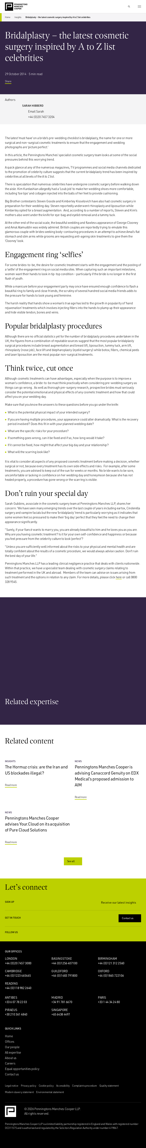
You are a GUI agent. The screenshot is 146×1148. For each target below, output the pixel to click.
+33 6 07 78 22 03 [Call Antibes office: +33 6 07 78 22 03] (16, 1002)
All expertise (13, 1052)
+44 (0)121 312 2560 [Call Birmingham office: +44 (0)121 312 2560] (111, 963)
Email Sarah (36, 111)
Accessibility (63, 1085)
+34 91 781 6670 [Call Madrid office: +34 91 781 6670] (61, 1002)
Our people (12, 1047)
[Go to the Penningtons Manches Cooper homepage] (16, 6)
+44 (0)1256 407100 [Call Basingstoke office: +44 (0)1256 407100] (64, 963)
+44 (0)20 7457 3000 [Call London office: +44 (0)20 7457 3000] (18, 963)
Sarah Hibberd (32, 105)
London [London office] (11, 959)
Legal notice (11, 1085)
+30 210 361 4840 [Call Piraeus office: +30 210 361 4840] (16, 1014)
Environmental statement (50, 1092)
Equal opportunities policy (22, 1069)
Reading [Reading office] (11, 983)
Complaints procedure (84, 1085)
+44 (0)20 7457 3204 (41, 117)
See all (73, 861)
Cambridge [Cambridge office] (13, 971)
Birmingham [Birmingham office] (107, 959)
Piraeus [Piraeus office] (11, 1010)
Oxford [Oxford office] (103, 971)
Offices (9, 1042)
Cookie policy (46, 1085)
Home (7, 17)
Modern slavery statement (19, 1092)
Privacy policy (28, 1085)
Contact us (130, 918)
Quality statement (109, 1085)
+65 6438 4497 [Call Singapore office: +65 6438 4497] (60, 1014)
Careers (10, 1063)
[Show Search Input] (129, 7)
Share (10, 82)
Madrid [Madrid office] (57, 997)
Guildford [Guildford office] (59, 971)
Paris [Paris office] (102, 997)
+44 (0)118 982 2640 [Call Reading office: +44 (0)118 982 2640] (18, 988)
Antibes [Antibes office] (11, 997)
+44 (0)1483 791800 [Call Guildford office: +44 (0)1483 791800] (64, 976)
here (119, 577)
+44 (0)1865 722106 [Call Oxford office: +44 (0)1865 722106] (111, 976)
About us (10, 1058)
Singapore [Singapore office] (59, 1010)
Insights (17, 17)
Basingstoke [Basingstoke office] (61, 959)
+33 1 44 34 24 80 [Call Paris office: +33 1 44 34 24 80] (109, 1002)
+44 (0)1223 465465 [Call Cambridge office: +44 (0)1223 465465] (18, 976)
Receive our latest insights (121, 902)
